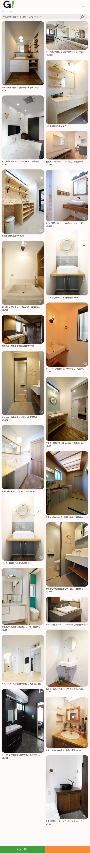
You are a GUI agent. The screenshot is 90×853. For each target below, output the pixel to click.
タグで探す (22, 849)
